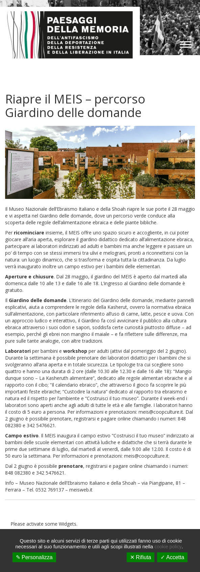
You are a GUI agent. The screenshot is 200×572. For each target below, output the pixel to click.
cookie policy (167, 546)
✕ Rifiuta (140, 557)
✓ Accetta (172, 557)
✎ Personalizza (34, 557)
